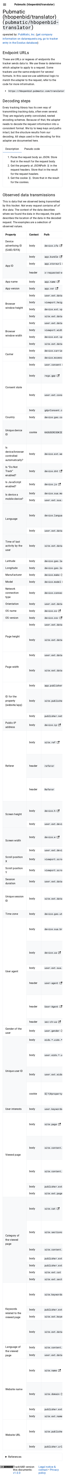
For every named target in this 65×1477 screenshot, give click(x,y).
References (14, 1456)
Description (12, 148)
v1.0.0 (16, 1472)
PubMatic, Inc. (26, 34)
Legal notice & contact (47, 1468)
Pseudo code (32, 148)
